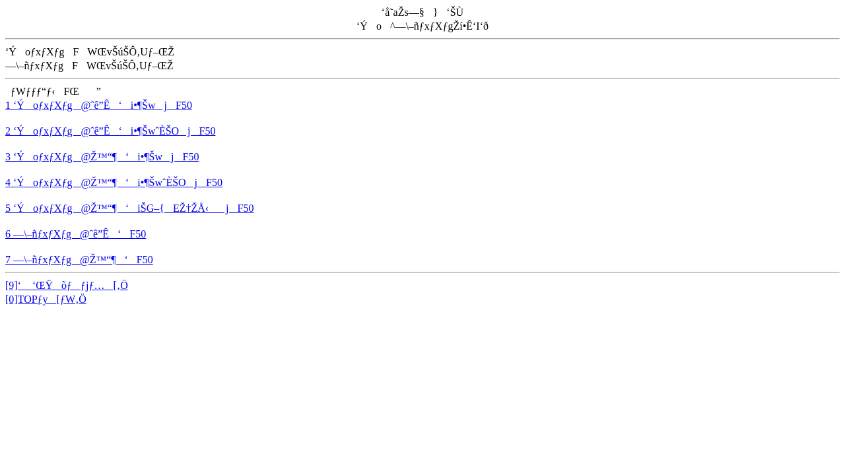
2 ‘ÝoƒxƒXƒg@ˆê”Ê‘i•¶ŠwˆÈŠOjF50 (110, 131)
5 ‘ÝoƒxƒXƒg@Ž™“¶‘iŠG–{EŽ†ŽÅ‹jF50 (129, 208)
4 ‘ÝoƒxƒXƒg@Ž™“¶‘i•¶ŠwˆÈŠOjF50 (113, 182)
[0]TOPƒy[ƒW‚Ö (45, 299)
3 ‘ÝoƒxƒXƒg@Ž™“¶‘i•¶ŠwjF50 (102, 156)
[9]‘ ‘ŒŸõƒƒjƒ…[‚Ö (66, 285)
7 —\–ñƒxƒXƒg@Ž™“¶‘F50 (79, 259)
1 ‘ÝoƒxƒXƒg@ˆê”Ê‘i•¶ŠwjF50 (98, 105)
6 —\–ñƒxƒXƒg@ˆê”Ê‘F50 (75, 233)
